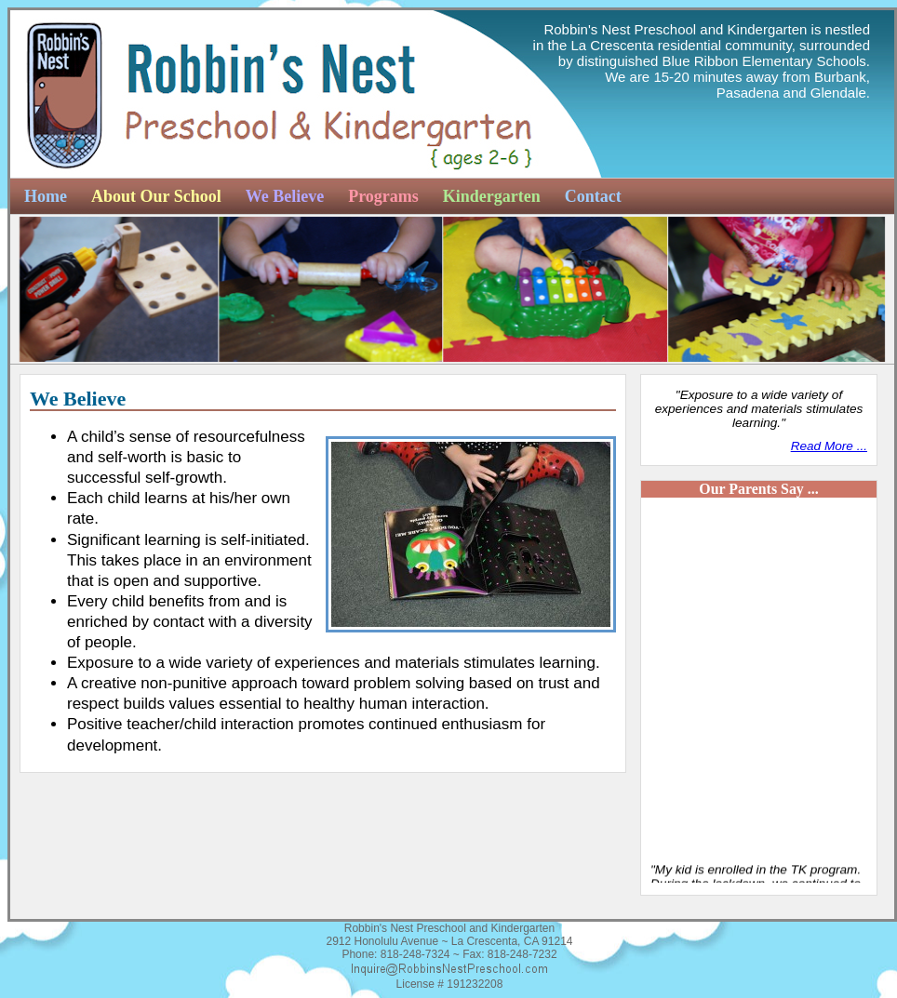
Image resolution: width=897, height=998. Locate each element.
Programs (383, 196)
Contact (593, 196)
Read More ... (829, 446)
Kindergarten (492, 196)
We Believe (285, 196)
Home (45, 196)
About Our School (156, 196)
